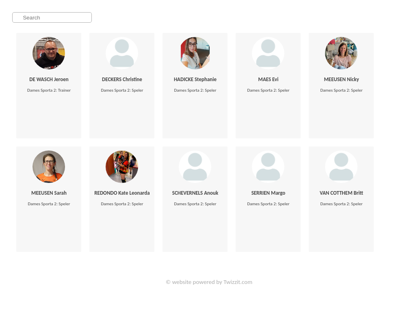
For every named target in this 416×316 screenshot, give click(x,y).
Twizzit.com (237, 282)
